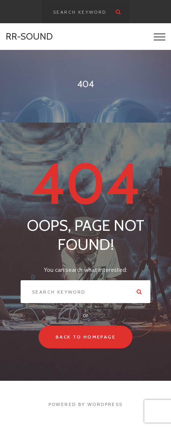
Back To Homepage (85, 337)
